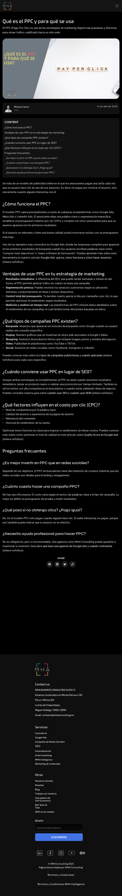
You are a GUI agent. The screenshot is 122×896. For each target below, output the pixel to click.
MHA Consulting (74, 867)
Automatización (43, 751)
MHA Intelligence (43, 759)
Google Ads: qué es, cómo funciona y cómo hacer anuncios (76, 257)
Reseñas (39, 785)
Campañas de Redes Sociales (50, 741)
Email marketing (43, 755)
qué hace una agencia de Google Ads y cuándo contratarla (77, 546)
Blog (37, 789)
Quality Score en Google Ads (101, 434)
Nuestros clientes (44, 780)
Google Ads (41, 737)
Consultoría (41, 733)
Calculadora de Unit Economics (43, 799)
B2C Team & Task (41, 806)
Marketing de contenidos (47, 763)
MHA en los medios (44, 811)
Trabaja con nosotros (46, 793)
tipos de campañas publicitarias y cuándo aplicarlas (72, 355)
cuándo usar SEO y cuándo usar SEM (69, 393)
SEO (38, 746)
